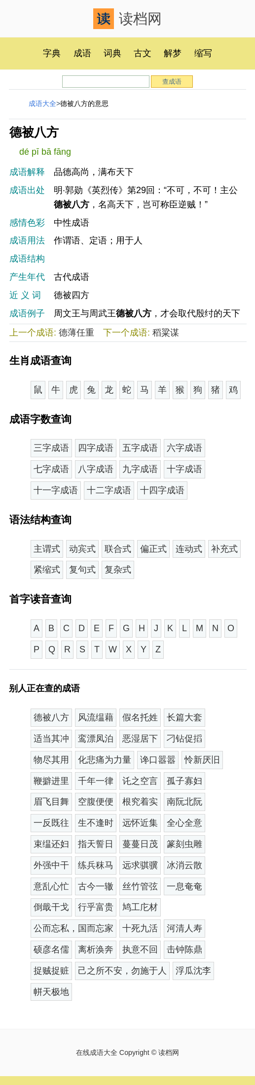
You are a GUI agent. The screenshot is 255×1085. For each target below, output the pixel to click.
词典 (112, 53)
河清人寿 (184, 928)
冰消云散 (184, 865)
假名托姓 (140, 717)
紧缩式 (47, 570)
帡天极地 (51, 992)
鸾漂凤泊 (95, 739)
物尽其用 (51, 760)
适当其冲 (51, 739)
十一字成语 (56, 490)
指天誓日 (95, 844)
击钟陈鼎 (184, 949)
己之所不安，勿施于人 (122, 971)
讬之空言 (140, 781)
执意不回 (140, 949)
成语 (82, 53)
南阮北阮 (184, 802)
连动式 (189, 549)
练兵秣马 (95, 865)
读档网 (127, 18)
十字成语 (184, 469)
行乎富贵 (95, 907)
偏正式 (153, 549)
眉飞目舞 (51, 802)
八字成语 (95, 469)
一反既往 (51, 823)
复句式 (82, 570)
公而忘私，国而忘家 (73, 928)
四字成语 (95, 448)
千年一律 (95, 781)
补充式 (224, 549)
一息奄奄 (184, 886)
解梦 (173, 53)
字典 (52, 53)
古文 (142, 53)
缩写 (203, 53)
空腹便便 (95, 802)
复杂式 (118, 570)
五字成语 (140, 448)
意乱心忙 (51, 886)
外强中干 (51, 865)
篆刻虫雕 (184, 844)
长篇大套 (184, 717)
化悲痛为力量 (104, 760)
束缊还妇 (51, 844)
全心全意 (184, 823)
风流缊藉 (95, 717)
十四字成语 (162, 490)
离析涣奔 (95, 949)
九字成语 (140, 469)
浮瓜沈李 (193, 971)
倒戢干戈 (51, 907)
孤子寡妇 (184, 781)
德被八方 (51, 717)
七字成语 (51, 469)
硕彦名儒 (51, 949)
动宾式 (82, 549)
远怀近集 (140, 823)
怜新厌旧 (202, 760)
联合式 (118, 549)
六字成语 (184, 448)
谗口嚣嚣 (158, 760)
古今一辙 (95, 886)
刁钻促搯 (184, 739)
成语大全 (42, 103)
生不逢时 (95, 823)
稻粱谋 (165, 333)
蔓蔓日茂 (140, 844)
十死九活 (140, 928)
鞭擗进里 (51, 781)
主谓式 (47, 549)
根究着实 (140, 802)
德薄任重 (76, 333)
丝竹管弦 (140, 886)
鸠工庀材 (140, 907)
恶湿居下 (140, 739)
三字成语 (51, 448)
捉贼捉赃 (51, 971)
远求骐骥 (140, 865)
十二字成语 (109, 490)
